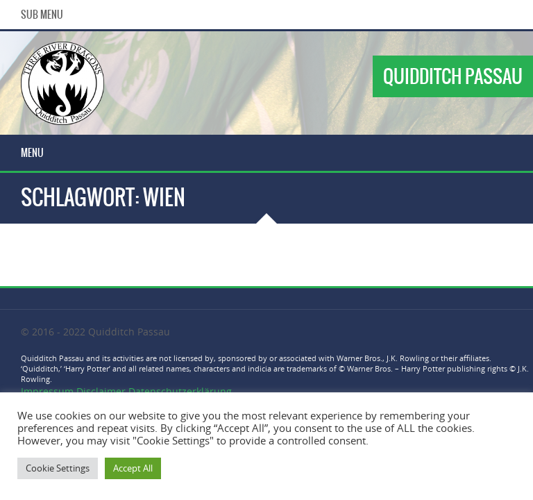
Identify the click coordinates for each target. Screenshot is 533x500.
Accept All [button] (133, 468)
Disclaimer (101, 391)
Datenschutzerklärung (180, 391)
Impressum (48, 391)
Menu (32, 152)
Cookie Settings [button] (58, 468)
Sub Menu (42, 14)
